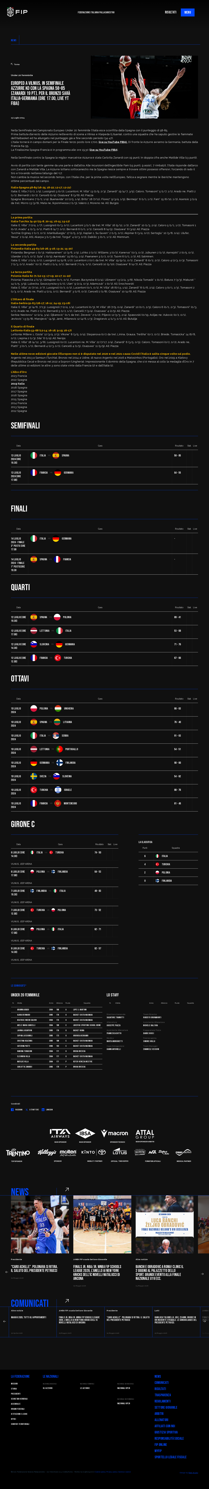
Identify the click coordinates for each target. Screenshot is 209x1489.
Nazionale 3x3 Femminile (125, 1399)
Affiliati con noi (165, 1426)
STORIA (14, 1388)
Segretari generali (19, 1399)
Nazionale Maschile (50, 1384)
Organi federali (18, 1409)
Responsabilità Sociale (169, 1438)
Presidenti (15, 1393)
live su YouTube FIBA (103, 149)
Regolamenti (163, 1401)
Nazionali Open (123, 1388)
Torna (15, 64)
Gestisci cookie (124, 1472)
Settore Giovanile (166, 1407)
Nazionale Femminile (87, 1384)
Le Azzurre (85, 1388)
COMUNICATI (30, 1304)
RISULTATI (171, 12)
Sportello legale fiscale (171, 1457)
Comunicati (162, 1383)
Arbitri (159, 1414)
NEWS (13, 40)
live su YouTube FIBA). (113, 142)
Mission (14, 1383)
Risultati (160, 1389)
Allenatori (161, 1420)
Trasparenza (163, 1395)
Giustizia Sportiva (166, 1432)
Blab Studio (193, 1473)
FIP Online (161, 1445)
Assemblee (15, 1404)
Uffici (13, 1419)
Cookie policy (100, 1472)
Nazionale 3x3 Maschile (125, 1384)
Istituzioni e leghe (19, 1414)
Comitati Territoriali (20, 1424)
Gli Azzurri (48, 1388)
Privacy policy (112, 1472)
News (158, 1376)
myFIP (158, 1451)
